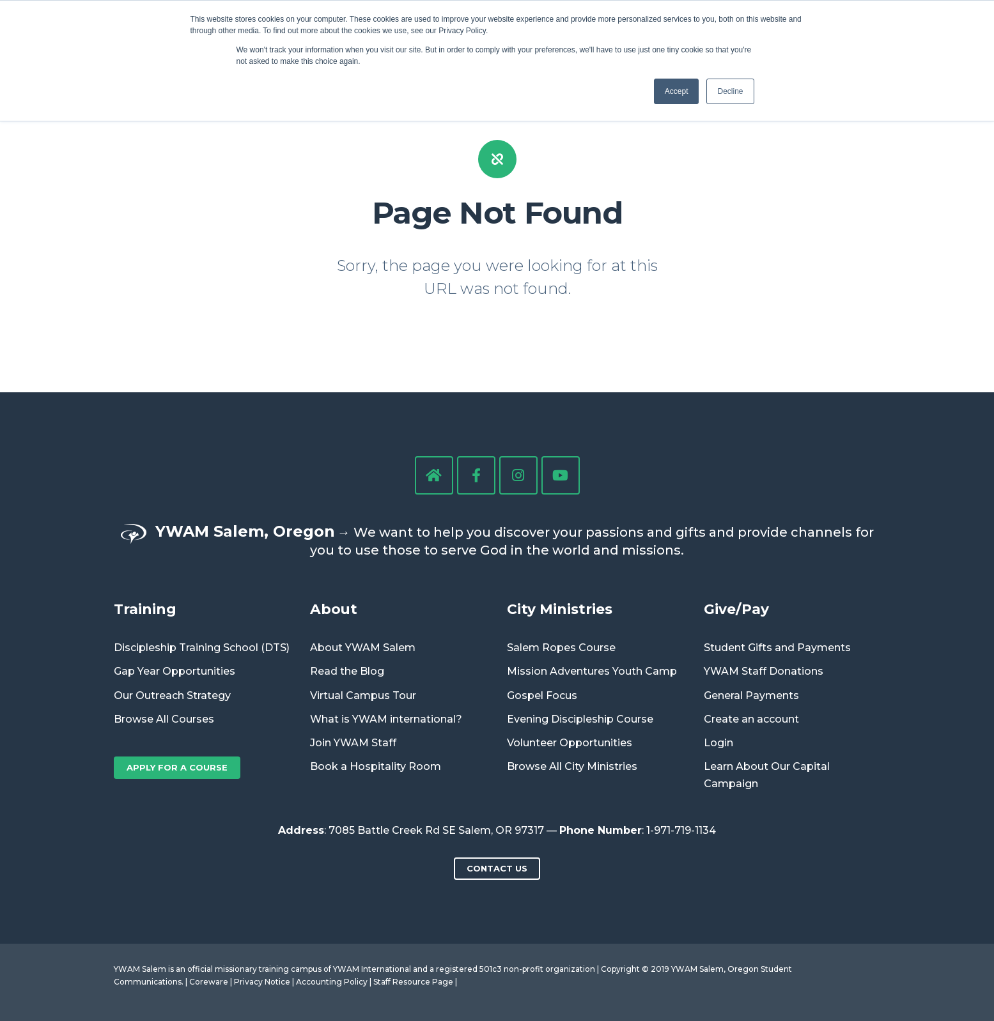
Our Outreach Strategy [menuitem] (172, 695)
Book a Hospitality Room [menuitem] (375, 766)
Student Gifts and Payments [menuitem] (777, 647)
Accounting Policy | (334, 981)
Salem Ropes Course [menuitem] (561, 647)
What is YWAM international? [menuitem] (386, 719)
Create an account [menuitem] (751, 719)
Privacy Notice (262, 981)
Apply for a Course (177, 767)
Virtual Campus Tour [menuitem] (363, 695)
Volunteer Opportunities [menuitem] (569, 743)
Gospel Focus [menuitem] (542, 695)
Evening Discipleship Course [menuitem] (580, 719)
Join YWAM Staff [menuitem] (353, 743)
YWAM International (372, 969)
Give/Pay (736, 609)
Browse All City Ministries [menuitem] (572, 766)
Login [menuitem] (718, 743)
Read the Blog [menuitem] (347, 671)
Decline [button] (730, 91)
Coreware (208, 981)
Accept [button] (676, 91)
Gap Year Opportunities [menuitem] (174, 671)
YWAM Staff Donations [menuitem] (763, 671)
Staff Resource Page (413, 981)
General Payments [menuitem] (751, 695)
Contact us (497, 868)
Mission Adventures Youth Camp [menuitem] (592, 671)
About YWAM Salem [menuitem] (362, 647)
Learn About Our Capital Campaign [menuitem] (767, 775)
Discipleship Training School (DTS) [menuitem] (202, 647)
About (333, 609)
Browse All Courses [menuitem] (164, 719)
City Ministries (559, 609)
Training (145, 609)
